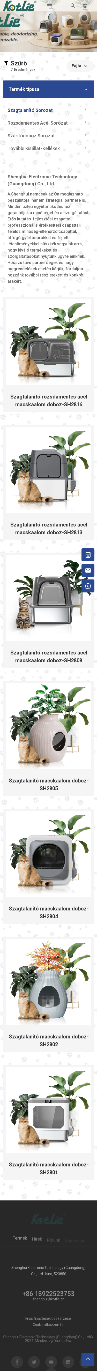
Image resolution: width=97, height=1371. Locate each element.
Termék (20, 1240)
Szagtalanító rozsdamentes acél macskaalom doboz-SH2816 (48, 401)
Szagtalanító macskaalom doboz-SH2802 (49, 1041)
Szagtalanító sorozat (30, 110)
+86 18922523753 (48, 1296)
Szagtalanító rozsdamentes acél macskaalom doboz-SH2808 (48, 657)
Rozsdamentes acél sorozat (38, 123)
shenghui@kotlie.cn (48, 1299)
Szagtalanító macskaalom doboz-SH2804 (49, 913)
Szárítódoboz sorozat (31, 135)
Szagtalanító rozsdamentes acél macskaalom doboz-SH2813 (48, 529)
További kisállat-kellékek (34, 148)
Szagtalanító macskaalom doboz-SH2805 (49, 785)
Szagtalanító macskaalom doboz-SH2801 (49, 1168)
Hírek (37, 1241)
